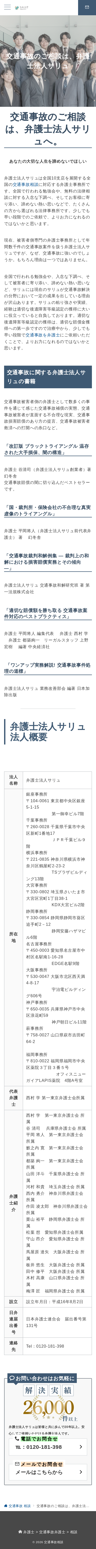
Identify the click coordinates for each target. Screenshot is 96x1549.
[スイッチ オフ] (87, 7)
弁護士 (29, 1532)
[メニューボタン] (7, 7)
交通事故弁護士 (52, 1532)
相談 (74, 1532)
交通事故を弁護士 (43, 335)
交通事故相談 (26, 184)
